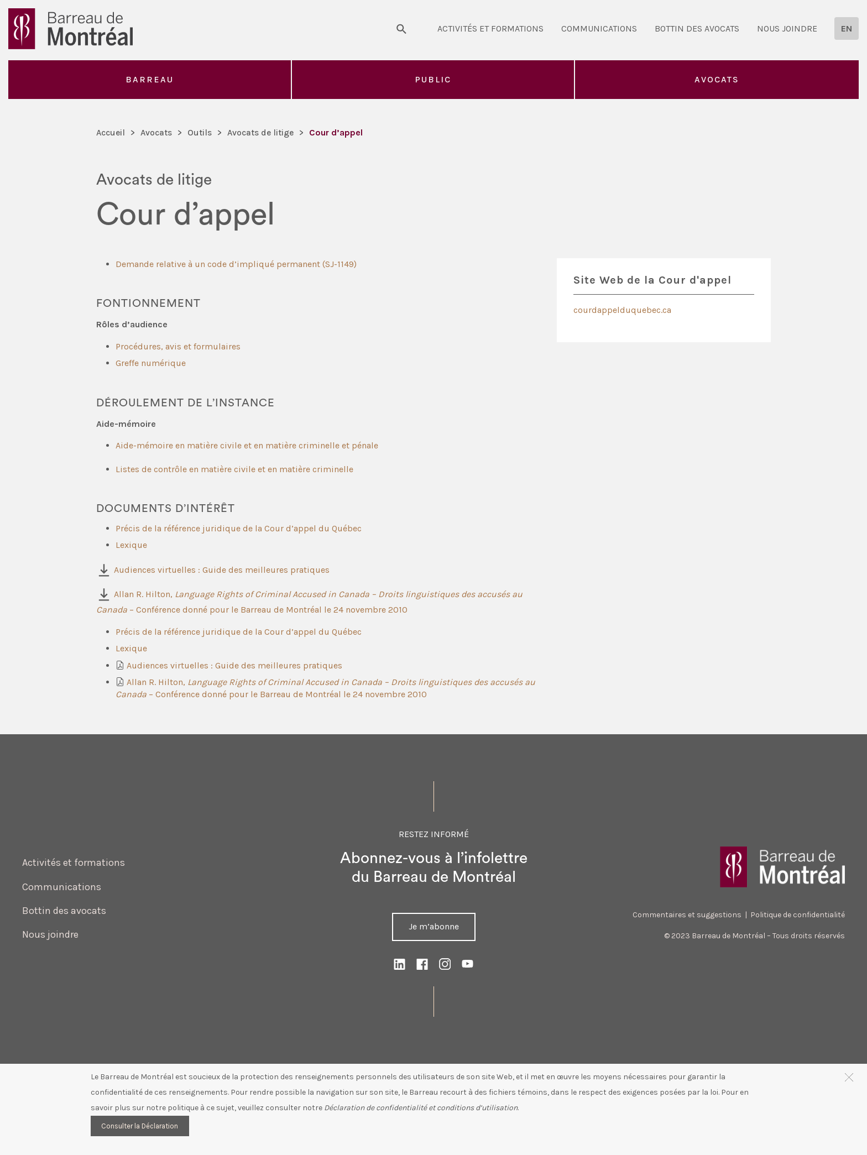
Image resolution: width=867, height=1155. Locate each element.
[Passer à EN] (846, 28)
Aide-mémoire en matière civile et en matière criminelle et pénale (247, 445)
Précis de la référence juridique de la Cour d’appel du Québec (240, 528)
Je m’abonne (434, 926)
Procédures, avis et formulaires (178, 346)
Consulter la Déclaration (139, 1126)
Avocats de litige (263, 132)
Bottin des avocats (697, 28)
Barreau (150, 79)
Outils (201, 132)
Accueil (111, 132)
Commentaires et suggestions (687, 914)
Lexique (131, 545)
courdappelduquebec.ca (622, 310)
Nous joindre (787, 28)
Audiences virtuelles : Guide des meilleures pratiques (222, 570)
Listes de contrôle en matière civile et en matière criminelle (234, 469)
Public (433, 79)
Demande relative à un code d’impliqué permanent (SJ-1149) (236, 264)
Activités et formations (490, 28)
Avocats (716, 79)
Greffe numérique (151, 363)
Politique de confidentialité (797, 914)
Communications (599, 28)
